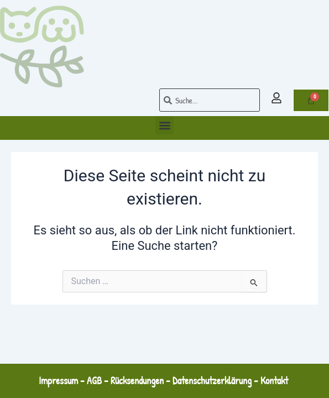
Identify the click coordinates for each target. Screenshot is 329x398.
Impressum (58, 380)
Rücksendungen (137, 380)
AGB (94, 380)
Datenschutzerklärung (212, 380)
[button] (164, 125)
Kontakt (275, 380)
